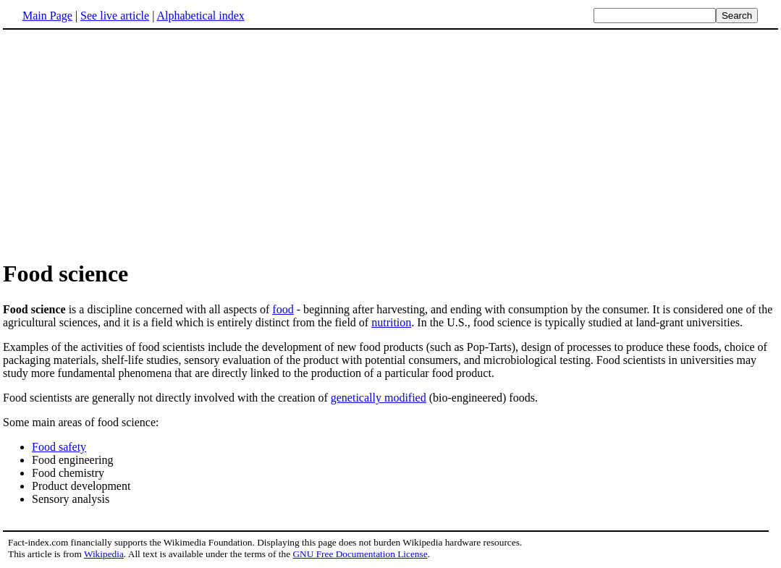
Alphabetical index (200, 15)
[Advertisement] (124, 144)
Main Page (47, 15)
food (282, 309)
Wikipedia (104, 553)
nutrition (391, 322)
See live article (114, 15)
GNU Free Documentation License (359, 553)
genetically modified (378, 397)
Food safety (59, 447)
